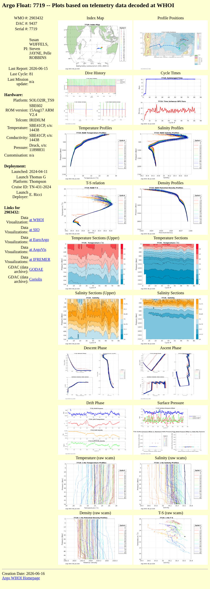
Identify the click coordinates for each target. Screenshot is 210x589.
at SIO (34, 230)
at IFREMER (39, 259)
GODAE (36, 269)
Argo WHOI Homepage (21, 578)
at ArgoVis (37, 249)
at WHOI (36, 220)
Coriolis (35, 279)
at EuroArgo (39, 240)
